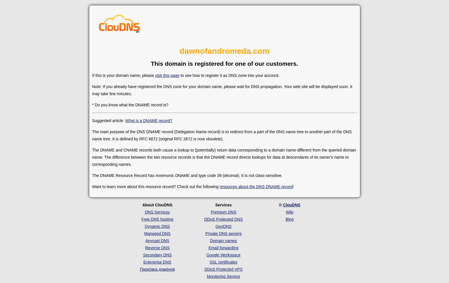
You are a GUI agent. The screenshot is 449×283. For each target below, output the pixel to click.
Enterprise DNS (157, 262)
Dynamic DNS (157, 226)
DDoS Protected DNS (223, 219)
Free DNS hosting (157, 219)
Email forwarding (223, 248)
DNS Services (157, 212)
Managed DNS (157, 233)
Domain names (223, 240)
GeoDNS (223, 226)
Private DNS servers (223, 233)
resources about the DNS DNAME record (256, 186)
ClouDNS (291, 205)
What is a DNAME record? (148, 120)
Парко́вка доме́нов (157, 269)
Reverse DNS (157, 248)
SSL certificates (223, 262)
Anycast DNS (157, 240)
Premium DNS (223, 212)
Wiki (289, 212)
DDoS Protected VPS (223, 269)
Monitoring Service (223, 276)
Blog (289, 219)
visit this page (167, 75)
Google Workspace (223, 255)
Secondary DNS (157, 255)
